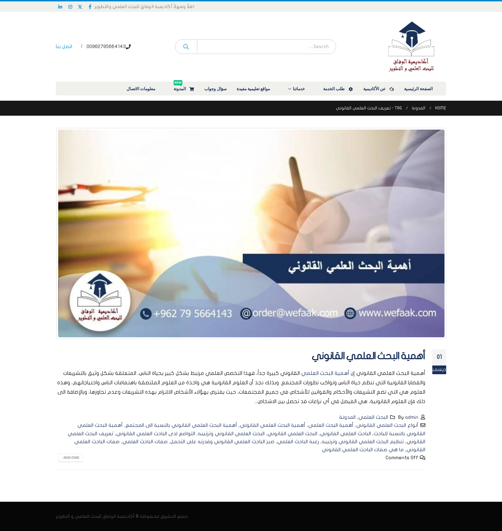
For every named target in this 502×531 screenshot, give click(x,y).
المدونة (184, 87)
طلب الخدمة (338, 89)
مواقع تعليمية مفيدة (258, 89)
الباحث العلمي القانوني (345, 433)
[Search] (186, 47)
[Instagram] (70, 6)
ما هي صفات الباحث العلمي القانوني (363, 449)
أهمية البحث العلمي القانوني (368, 356)
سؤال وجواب (215, 89)
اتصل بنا (64, 46)
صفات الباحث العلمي (145, 441)
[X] (80, 6)
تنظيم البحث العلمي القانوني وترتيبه (363, 441)
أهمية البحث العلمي (325, 373)
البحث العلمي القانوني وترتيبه (231, 433)
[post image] (251, 233)
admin (411, 417)
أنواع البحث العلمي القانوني (387, 425)
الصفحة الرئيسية (423, 89)
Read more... (70, 458)
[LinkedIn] (60, 6)
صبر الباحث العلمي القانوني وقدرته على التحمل (222, 441)
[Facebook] (90, 6)
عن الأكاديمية (379, 89)
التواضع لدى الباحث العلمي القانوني (155, 433)
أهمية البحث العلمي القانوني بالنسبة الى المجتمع (181, 425)
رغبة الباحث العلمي (298, 441)
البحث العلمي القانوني (292, 433)
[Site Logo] (411, 47)
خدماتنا (303, 89)
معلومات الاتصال (145, 89)
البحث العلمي (373, 417)
